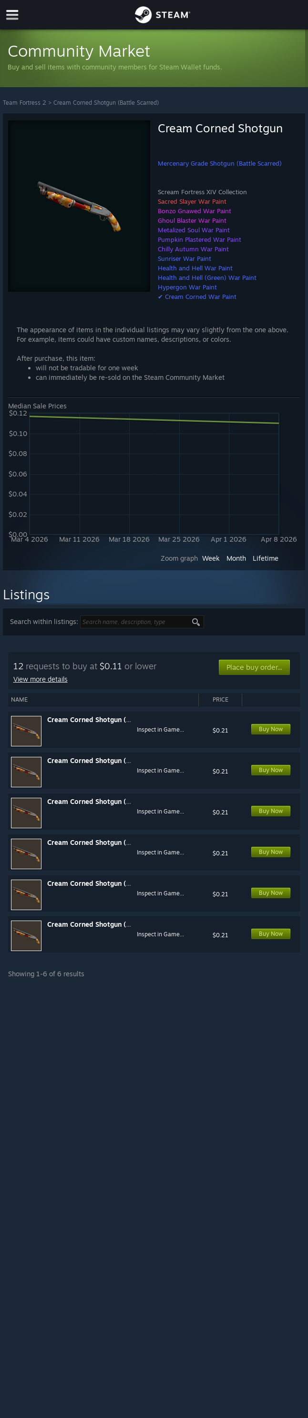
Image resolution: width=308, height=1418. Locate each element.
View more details (40, 679)
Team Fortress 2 (24, 102)
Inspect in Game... (160, 729)
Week (211, 558)
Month (236, 558)
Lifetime (265, 558)
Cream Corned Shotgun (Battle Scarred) (106, 102)
